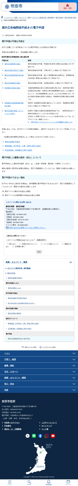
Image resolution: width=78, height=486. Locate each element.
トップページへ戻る (49, 347)
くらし (7, 353)
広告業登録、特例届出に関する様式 (18, 150)
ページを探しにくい (51, 244)
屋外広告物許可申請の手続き (17, 298)
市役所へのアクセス (12, 423)
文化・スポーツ (11, 372)
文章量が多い (20, 246)
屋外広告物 (59, 17)
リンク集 (45, 429)
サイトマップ (47, 426)
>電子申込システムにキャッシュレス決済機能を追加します (51, 122)
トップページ (8, 17)
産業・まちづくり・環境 (23, 17)
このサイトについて (49, 423)
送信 (39, 252)
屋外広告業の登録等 (14, 313)
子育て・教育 (10, 359)
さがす (29, 484)
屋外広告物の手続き (12, 142)
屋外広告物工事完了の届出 (14, 70)
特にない (12, 244)
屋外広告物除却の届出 (12, 83)
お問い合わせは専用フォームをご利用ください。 (27, 228)
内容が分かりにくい (29, 244)
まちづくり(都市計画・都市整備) (43, 17)
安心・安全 (9, 384)
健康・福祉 (9, 365)
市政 (6, 390)
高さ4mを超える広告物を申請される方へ (21, 303)
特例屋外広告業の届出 (12, 88)
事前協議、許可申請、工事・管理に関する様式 (23, 146)
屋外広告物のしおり (14, 288)
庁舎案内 (7, 426)
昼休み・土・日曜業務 (12, 429)
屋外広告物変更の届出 (12, 64)
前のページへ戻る (30, 347)
